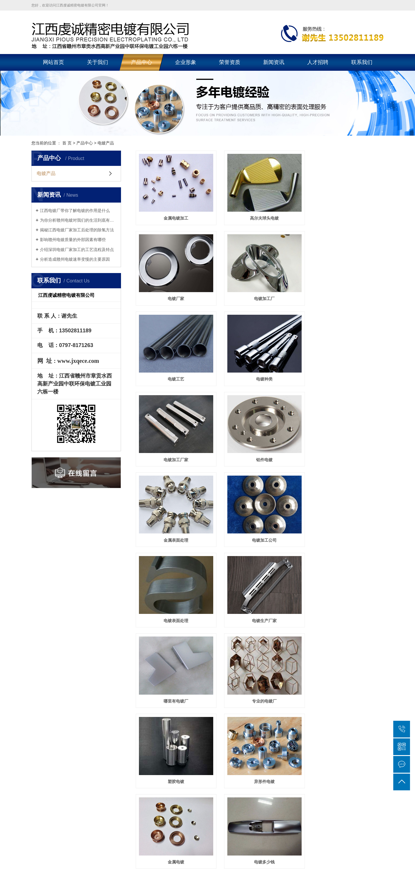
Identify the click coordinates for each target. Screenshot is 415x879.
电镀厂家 (345, 215)
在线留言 (290, 659)
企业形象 (185, 62)
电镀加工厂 (174, 293)
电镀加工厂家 (174, 371)
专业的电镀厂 (259, 527)
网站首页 (53, 62)
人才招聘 (317, 62)
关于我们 (97, 62)
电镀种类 (345, 293)
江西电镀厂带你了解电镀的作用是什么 (75, 210)
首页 (213, 628)
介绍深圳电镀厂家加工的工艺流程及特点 (77, 249)
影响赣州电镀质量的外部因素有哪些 (73, 239)
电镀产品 (46, 173)
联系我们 (361, 62)
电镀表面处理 (259, 449)
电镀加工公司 (174, 449)
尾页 (282, 628)
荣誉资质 (229, 62)
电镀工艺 (259, 293)
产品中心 (141, 62)
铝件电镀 (259, 371)
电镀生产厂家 (344, 449)
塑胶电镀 (345, 527)
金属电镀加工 (174, 215)
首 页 (67, 143)
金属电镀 (259, 605)
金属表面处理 (344, 371)
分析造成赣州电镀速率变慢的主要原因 (75, 259)
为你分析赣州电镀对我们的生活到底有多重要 (78, 220)
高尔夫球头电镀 (259, 215)
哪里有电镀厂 (174, 527)
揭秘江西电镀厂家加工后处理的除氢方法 (77, 230)
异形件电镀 (174, 605)
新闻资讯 (273, 62)
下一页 (263, 628)
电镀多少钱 (345, 605)
